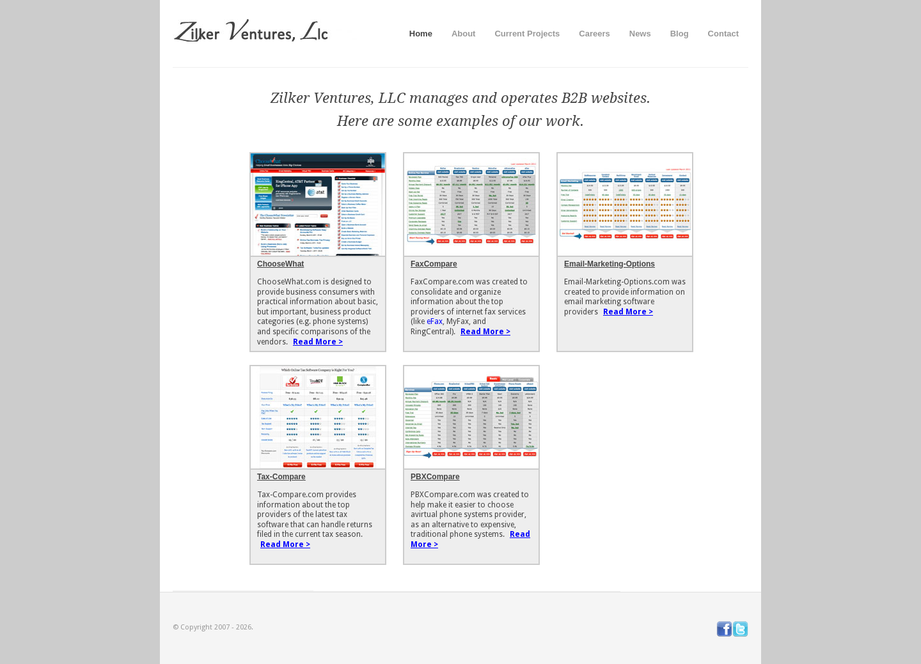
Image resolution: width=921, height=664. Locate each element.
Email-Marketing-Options (609, 263)
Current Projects (527, 33)
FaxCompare (434, 263)
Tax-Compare (281, 476)
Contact (723, 33)
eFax (435, 321)
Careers (594, 33)
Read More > (318, 341)
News (640, 33)
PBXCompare (435, 476)
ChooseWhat (280, 263)
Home (420, 33)
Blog (679, 33)
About (464, 33)
